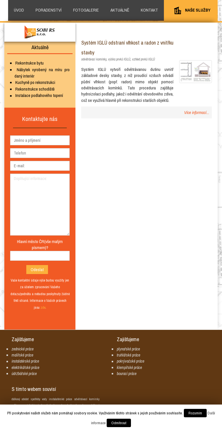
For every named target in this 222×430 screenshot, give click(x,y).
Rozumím (195, 413)
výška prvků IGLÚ (119, 59)
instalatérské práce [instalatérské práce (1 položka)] (60, 399)
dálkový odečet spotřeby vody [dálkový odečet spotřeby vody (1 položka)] (29, 399)
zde (42, 307)
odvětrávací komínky (93, 59)
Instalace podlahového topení (39, 95)
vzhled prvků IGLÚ (143, 59)
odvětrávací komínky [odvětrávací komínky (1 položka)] (86, 399)
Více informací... (196, 112)
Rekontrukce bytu (29, 63)
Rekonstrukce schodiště (35, 89)
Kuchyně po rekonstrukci (35, 82)
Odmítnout (118, 422)
